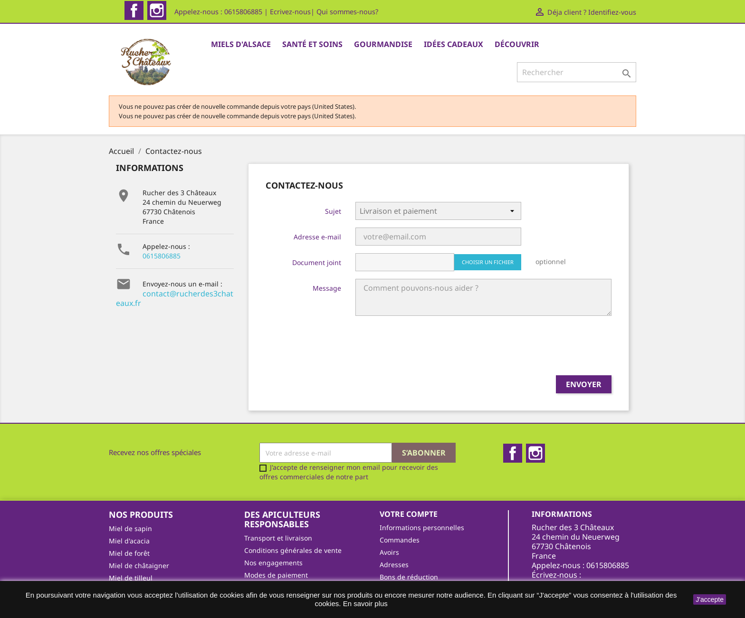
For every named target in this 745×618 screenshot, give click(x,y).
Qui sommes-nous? (347, 11)
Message (327, 249)
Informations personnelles (422, 488)
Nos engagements (273, 523)
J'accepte (710, 599)
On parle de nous (272, 560)
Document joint (316, 223)
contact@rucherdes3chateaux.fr (174, 259)
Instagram (156, 10)
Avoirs (389, 513)
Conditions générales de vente (293, 511)
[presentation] (338, 310)
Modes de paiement (276, 536)
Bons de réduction (409, 537)
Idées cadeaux (453, 44)
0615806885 (162, 216)
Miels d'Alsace (241, 44)
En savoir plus (365, 603)
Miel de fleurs (131, 551)
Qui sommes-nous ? (275, 573)
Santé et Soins (312, 44)
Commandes (400, 500)
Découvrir (517, 44)
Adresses (394, 525)
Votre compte (409, 475)
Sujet (333, 172)
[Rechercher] (576, 72)
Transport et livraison (278, 499)
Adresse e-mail (317, 197)
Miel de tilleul (131, 538)
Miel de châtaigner (139, 526)
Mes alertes (398, 550)
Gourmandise (383, 44)
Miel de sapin (130, 489)
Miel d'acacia (129, 501)
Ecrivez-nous (290, 11)
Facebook (133, 10)
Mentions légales (271, 548)
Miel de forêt (129, 514)
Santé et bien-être (137, 563)
